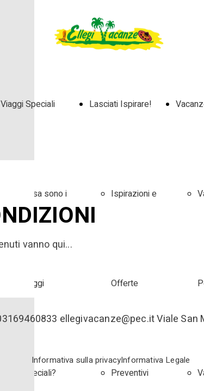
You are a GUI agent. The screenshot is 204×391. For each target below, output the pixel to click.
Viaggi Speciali (28, 104)
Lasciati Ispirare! (120, 104)
